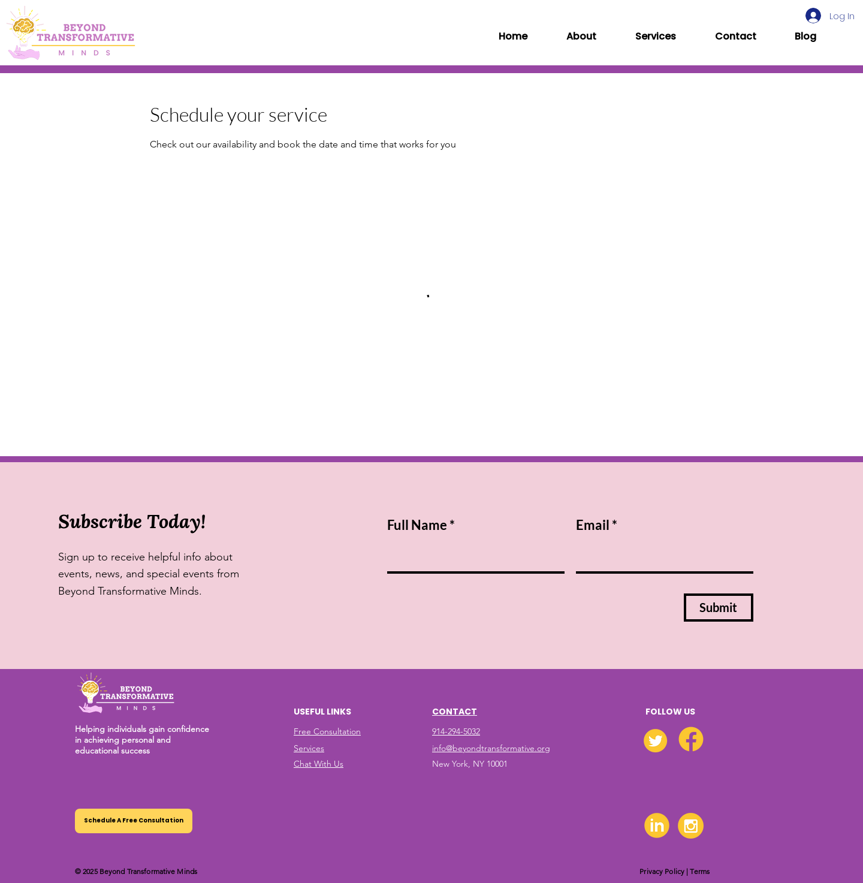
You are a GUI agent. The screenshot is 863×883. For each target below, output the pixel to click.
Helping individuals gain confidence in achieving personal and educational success (142, 740)
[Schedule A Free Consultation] (133, 821)
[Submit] (718, 607)
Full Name (417, 525)
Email (592, 525)
